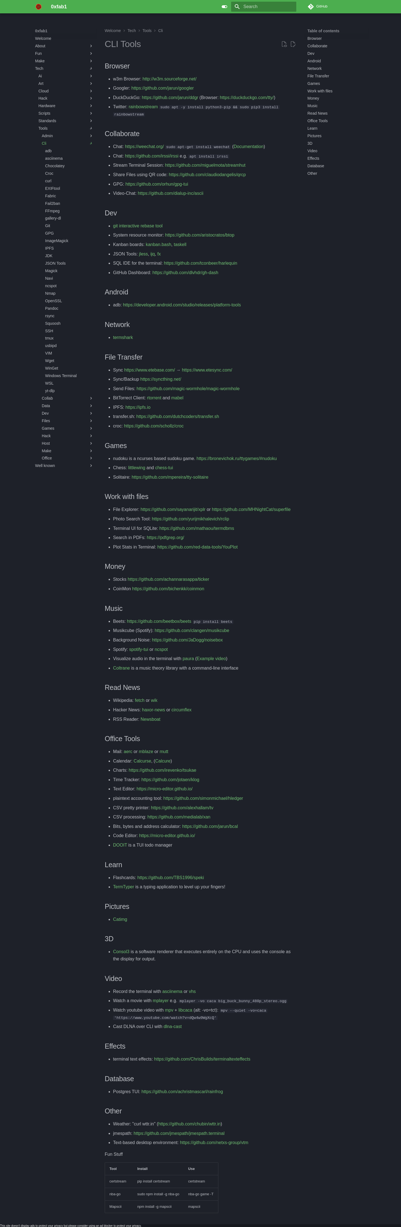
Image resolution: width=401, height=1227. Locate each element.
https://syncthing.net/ (160, 379)
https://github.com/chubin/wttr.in (189, 1123)
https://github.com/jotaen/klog (170, 779)
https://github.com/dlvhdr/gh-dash (185, 272)
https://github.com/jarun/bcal (210, 826)
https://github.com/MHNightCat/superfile (251, 509)
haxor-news (153, 709)
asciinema (172, 991)
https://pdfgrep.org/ (165, 537)
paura (188, 658)
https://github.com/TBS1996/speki (170, 877)
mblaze (146, 751)
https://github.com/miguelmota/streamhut (205, 165)
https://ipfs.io (137, 407)
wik (154, 700)
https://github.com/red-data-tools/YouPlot (197, 546)
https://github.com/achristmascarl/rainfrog (182, 1091)
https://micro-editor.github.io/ (164, 788)
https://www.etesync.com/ (207, 369)
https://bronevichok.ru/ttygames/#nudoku (237, 458)
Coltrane (121, 667)
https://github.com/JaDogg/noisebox (187, 639)
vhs (192, 991)
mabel (177, 397)
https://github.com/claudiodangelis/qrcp (207, 174)
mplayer (161, 1000)
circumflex (182, 709)
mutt (164, 751)
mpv (169, 1009)
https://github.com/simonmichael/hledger (203, 798)
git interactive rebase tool (138, 225)
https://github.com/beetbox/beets (159, 621)
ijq (152, 253)
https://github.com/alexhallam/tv (182, 807)
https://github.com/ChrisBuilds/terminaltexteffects (202, 1058)
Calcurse (142, 760)
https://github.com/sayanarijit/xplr (173, 509)
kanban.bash (158, 244)
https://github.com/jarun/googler (162, 88)
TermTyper (123, 886)
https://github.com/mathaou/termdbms (196, 528)
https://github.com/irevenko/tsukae (162, 770)
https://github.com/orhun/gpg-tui (156, 183)
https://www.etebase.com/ (149, 369)
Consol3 (121, 951)
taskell (180, 244)
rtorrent (154, 397)
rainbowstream (143, 106)
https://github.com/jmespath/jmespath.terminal (179, 1133)
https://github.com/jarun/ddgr (170, 97)
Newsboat (150, 719)
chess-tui (164, 467)
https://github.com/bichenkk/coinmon (168, 588)
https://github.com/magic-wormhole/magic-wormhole (187, 388)
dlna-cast (172, 1026)
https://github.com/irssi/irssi (152, 155)
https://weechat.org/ (144, 146)
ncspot (161, 649)
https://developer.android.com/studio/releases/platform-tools (182, 305)
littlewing (136, 467)
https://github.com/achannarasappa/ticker (168, 579)
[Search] (263, 7)
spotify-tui (138, 649)
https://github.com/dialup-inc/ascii (171, 193)
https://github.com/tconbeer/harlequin (200, 263)
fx (159, 253)
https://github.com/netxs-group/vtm (214, 1142)
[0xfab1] (38, 6)
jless (143, 253)
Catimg (120, 919)
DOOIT (120, 844)
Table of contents (323, 31)
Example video (211, 658)
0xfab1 (41, 31)
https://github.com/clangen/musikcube (192, 630)
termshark (123, 337)
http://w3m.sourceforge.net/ (170, 79)
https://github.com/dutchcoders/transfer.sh (177, 416)
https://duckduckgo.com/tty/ (247, 97)
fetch (140, 700)
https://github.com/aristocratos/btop (199, 235)
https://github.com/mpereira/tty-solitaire (170, 476)
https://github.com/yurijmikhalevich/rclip (190, 518)
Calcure (162, 760)
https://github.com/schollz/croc (154, 425)
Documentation (249, 146)
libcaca (185, 1009)
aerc (128, 751)
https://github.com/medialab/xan (179, 816)
